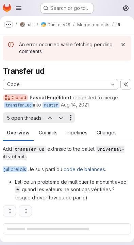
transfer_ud (18, 105)
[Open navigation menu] (18, 8)
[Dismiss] (123, 44)
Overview (18, 132)
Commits (48, 132)
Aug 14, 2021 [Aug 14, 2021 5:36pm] (75, 105)
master (51, 105)
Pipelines (77, 132)
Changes (107, 132)
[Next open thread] (60, 117)
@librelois (14, 169)
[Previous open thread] (49, 117)
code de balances (84, 169)
